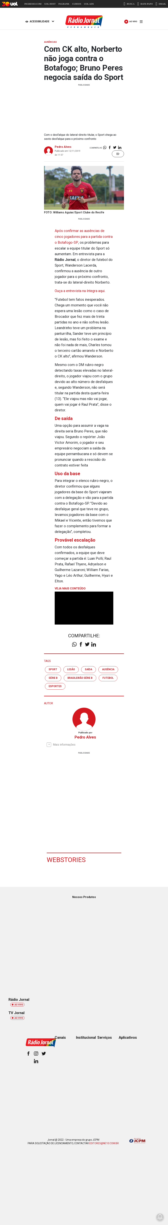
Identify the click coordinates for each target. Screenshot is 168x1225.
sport (53, 668)
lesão (71, 668)
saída (88, 668)
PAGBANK (63, 3)
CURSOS (76, 3)
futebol (108, 677)
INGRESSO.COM (32, 3)
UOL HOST (49, 3)
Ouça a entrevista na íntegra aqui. (80, 290)
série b (53, 677)
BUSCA (129, 4)
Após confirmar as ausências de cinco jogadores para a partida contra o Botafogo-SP (84, 236)
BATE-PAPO (145, 4)
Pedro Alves (63, 147)
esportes (55, 685)
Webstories (66, 859)
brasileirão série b (80, 677)
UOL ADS (89, 3)
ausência (108, 668)
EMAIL (161, 4)
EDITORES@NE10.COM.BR (104, 1142)
